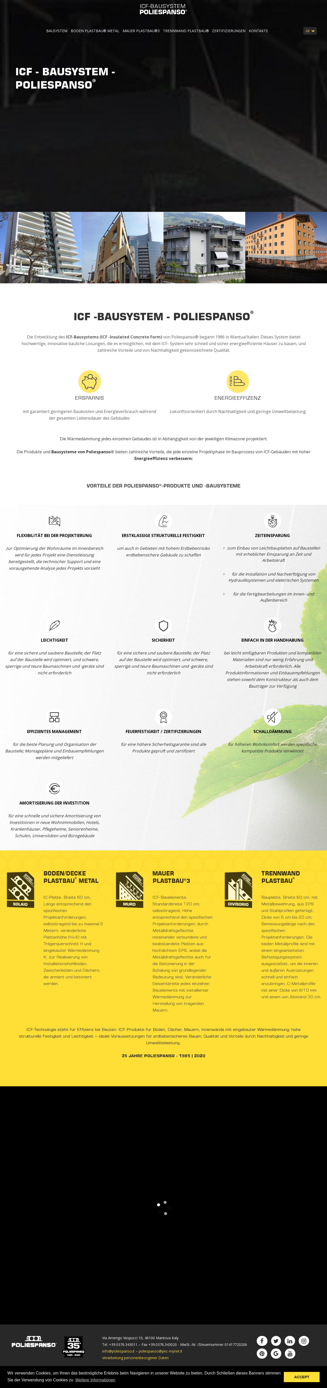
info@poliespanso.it (118, 1351)
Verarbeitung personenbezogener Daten (135, 1357)
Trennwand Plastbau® (186, 30)
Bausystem (57, 30)
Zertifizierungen (229, 30)
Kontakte (258, 30)
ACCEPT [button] (301, 1377)
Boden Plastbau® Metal (95, 30)
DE (308, 31)
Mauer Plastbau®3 (141, 30)
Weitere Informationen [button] (95, 1380)
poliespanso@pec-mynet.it (160, 1351)
